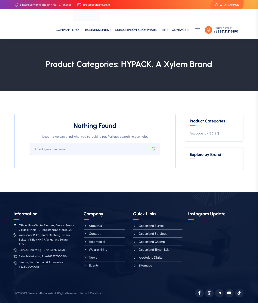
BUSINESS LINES (97, 30)
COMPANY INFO (67, 30)
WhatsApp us (227, 4)
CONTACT (179, 30)
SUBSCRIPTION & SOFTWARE (136, 30)
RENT (164, 30)
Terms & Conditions (93, 293)
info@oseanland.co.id (96, 4)
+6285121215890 (226, 31)
